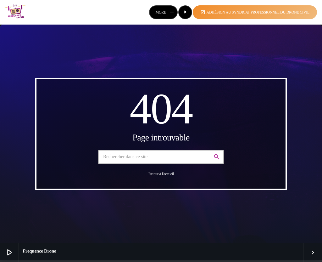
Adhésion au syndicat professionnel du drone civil (254, 12)
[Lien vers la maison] (15, 12)
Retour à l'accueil (161, 174)
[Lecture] (185, 12)
